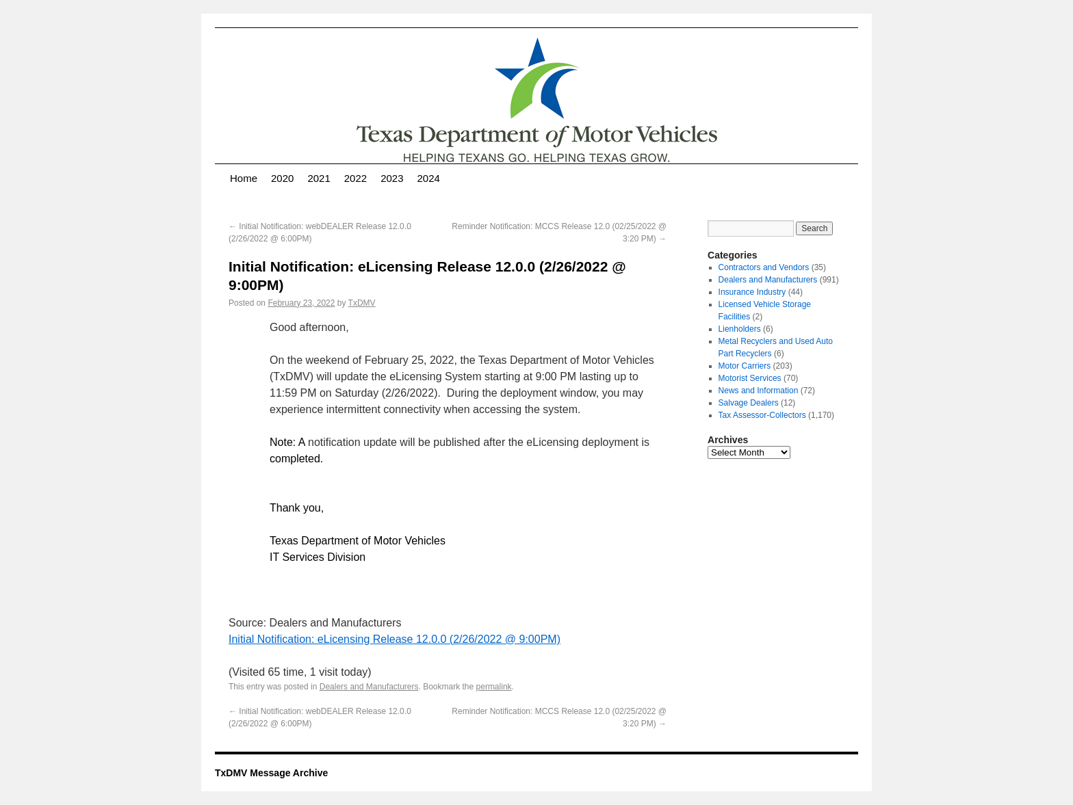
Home (243, 178)
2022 (355, 178)
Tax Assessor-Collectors (762, 415)
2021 (318, 178)
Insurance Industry (752, 292)
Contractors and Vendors (764, 267)
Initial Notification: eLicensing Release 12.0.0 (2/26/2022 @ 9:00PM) (394, 639)
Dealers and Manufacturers (369, 686)
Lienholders (740, 329)
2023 (391, 178)
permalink (494, 686)
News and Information (759, 390)
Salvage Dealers (749, 403)
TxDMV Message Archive (271, 772)
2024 (428, 178)
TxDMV (362, 303)
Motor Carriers (745, 366)
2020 (282, 178)
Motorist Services (750, 378)
